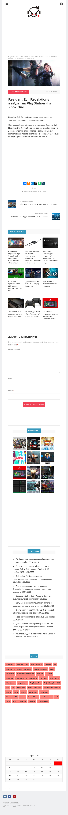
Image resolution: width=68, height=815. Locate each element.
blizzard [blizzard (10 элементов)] (20, 664)
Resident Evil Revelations (37, 191)
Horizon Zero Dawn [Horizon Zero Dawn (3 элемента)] (40, 668)
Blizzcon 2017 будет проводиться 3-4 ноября (29, 216)
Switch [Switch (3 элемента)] (16, 691)
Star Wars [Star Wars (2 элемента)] (37, 687)
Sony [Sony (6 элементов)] (30, 687)
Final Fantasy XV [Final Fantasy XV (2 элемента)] (36, 664)
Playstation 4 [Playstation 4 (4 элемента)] (10, 682)
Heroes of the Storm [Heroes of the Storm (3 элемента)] (24, 668)
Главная (13, 56)
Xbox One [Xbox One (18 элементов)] (32, 701)
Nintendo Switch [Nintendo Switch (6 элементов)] (21, 677)
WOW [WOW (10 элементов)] (8, 701)
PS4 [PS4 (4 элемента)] (7, 687)
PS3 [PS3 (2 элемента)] (58, 682)
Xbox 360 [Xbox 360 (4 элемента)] (22, 701)
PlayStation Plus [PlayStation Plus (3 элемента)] (35, 682)
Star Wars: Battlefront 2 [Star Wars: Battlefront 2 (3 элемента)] (52, 687)
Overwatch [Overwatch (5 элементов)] (33, 677)
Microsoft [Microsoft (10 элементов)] (40, 673)
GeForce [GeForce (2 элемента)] (48, 664)
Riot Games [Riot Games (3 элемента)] (21, 687)
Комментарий (14, 349)
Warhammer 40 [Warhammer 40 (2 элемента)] (11, 696)
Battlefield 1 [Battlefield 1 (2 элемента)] (10, 664)
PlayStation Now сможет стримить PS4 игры (38, 204)
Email (11, 391)
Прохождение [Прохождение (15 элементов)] (43, 701)
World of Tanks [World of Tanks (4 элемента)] (33, 696)
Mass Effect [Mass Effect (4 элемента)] (10, 673)
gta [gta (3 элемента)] (55, 664)
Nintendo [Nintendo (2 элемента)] (9, 677)
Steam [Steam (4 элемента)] (8, 691)
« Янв (7, 788)
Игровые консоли (23, 56)
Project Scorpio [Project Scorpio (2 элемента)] (49, 682)
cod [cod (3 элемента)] (26, 664)
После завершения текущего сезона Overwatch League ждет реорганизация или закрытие (32, 589)
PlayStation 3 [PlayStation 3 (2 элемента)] (54, 677)
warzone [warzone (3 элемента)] (22, 696)
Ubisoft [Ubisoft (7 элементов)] (23, 691)
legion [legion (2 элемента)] (52, 668)
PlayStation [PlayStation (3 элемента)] (43, 677)
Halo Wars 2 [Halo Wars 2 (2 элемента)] (10, 668)
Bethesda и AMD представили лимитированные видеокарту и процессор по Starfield (33, 579)
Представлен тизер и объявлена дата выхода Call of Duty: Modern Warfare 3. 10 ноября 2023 (31, 569)
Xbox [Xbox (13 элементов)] (15, 701)
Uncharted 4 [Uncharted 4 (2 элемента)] (33, 691)
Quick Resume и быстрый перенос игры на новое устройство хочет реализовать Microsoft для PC (33, 626)
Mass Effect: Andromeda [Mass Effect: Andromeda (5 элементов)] (25, 673)
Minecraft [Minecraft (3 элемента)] (49, 673)
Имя (10, 378)
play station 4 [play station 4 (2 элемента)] (22, 682)
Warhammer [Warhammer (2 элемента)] (44, 691)
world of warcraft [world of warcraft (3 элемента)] (46, 696)
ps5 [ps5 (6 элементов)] (13, 687)
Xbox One (34, 56)
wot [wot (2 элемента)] (56, 696)
